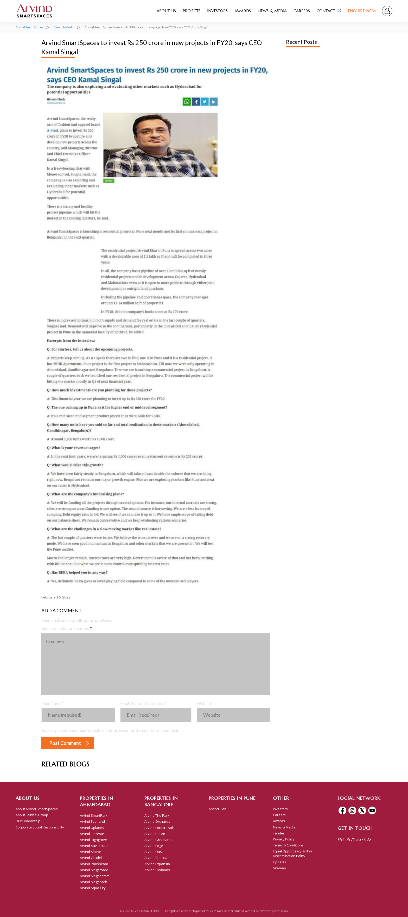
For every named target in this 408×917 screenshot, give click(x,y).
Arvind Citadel (91, 857)
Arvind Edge (153, 845)
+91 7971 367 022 (354, 839)
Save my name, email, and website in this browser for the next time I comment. (110, 730)
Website (204, 703)
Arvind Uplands (92, 827)
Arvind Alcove (90, 851)
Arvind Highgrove (93, 839)
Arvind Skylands (157, 870)
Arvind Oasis (154, 851)
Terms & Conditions (288, 845)
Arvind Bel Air (154, 833)
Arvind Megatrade (94, 870)
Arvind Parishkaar (94, 864)
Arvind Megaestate (95, 876)
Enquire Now (362, 10)
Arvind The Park (156, 815)
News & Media (272, 10)
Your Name (52, 703)
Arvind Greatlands (158, 839)
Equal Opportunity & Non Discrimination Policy (292, 853)
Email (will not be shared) (143, 703)
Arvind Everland (92, 821)
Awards (242, 10)
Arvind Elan (217, 809)
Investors (217, 10)
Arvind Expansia (157, 864)
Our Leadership (28, 821)
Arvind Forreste (92, 833)
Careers (302, 10)
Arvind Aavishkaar (94, 845)
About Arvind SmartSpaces (37, 809)
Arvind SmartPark (93, 815)
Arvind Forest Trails (159, 827)
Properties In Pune (232, 798)
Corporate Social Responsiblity (40, 827)
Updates (279, 862)
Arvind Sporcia (155, 857)
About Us (166, 10)
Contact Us (329, 10)
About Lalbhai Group (32, 815)
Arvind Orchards (157, 821)
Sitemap (279, 868)
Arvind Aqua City (93, 887)
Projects (191, 10)
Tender (278, 833)
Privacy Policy (283, 839)
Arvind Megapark (93, 881)
